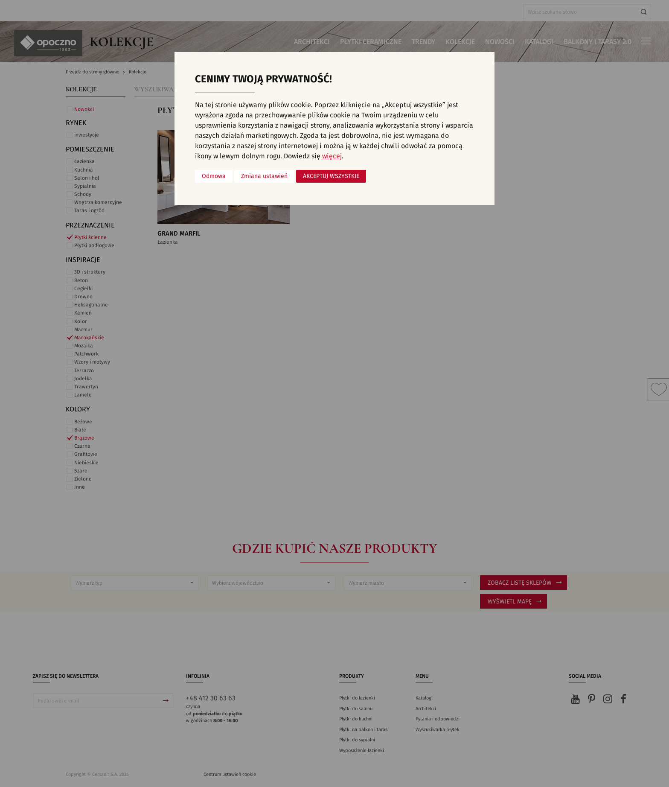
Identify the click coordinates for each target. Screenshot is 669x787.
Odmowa (214, 176)
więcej (332, 156)
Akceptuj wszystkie (331, 176)
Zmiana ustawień (264, 176)
